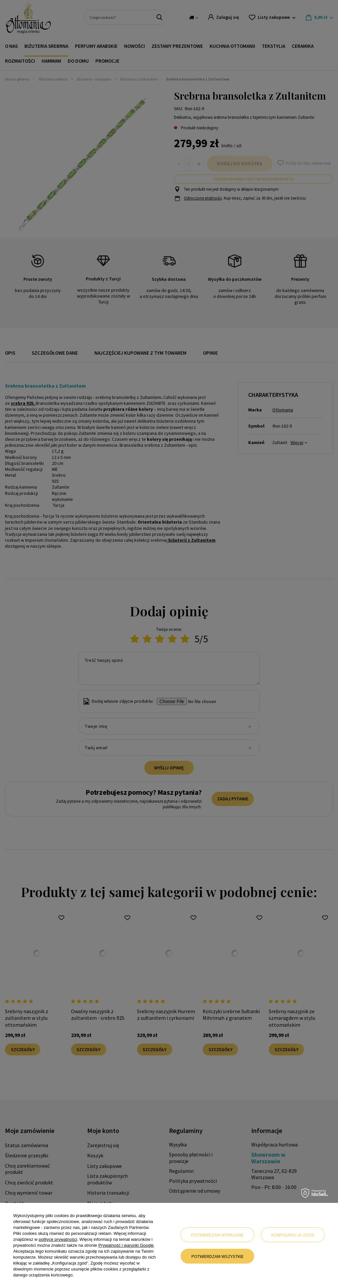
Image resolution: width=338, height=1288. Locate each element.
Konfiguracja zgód (292, 1235)
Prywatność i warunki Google (126, 1245)
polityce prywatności (58, 1239)
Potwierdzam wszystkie (217, 1256)
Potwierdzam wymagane (217, 1235)
